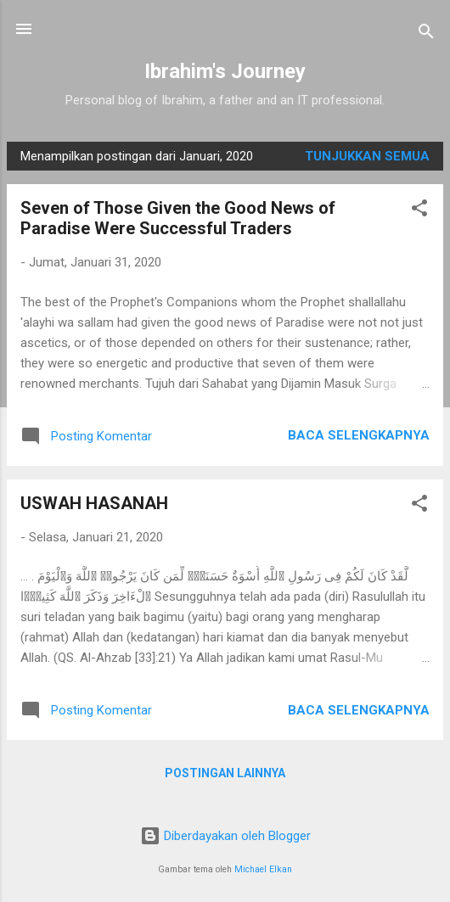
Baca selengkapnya (359, 435)
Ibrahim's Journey (225, 71)
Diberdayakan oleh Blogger (225, 835)
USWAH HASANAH (94, 503)
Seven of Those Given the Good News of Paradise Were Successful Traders (177, 218)
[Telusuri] (426, 34)
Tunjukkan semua (367, 156)
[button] (419, 211)
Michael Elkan (263, 869)
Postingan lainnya (225, 773)
